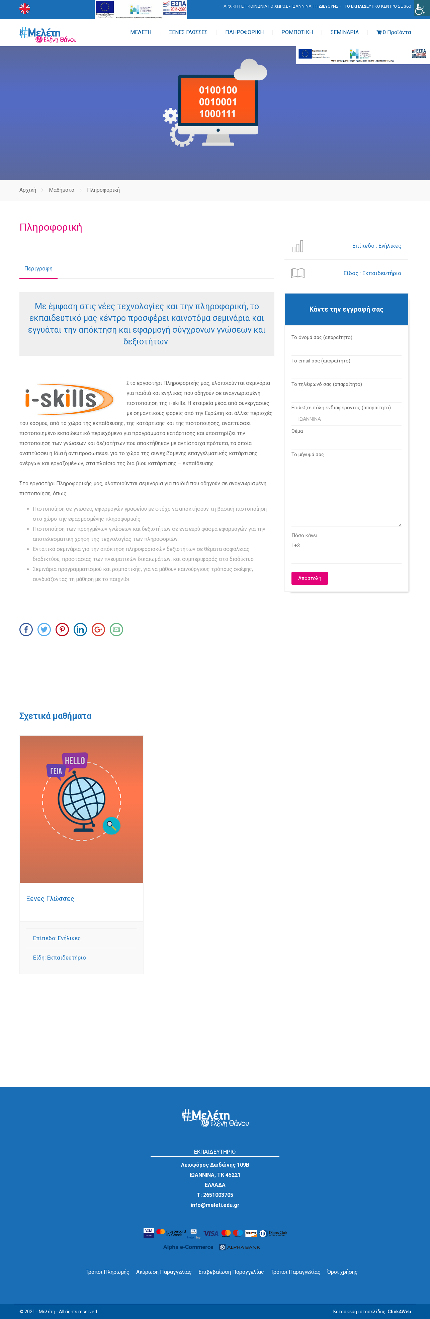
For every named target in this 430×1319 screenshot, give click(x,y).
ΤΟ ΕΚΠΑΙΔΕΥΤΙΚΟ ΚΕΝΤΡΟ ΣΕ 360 (378, 6)
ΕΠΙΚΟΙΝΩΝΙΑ (254, 6)
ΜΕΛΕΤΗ (140, 32)
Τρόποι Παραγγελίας (296, 1272)
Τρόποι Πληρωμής (108, 1272)
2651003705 (218, 1195)
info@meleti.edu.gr (215, 1205)
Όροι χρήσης (342, 1272)
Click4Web (399, 1311)
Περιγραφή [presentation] (38, 268)
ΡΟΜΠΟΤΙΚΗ (297, 32)
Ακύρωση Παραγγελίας (164, 1272)
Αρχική (27, 190)
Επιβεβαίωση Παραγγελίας (231, 1272)
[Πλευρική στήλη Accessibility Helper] (422, 8)
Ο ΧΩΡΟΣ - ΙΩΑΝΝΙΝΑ (291, 6)
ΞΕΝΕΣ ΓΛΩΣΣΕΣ (188, 32)
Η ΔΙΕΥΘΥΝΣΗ (328, 6)
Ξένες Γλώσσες (50, 899)
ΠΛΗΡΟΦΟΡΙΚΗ (244, 32)
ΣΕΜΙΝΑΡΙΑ (345, 32)
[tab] (38, 268)
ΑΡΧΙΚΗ (231, 6)
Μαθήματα (61, 190)
